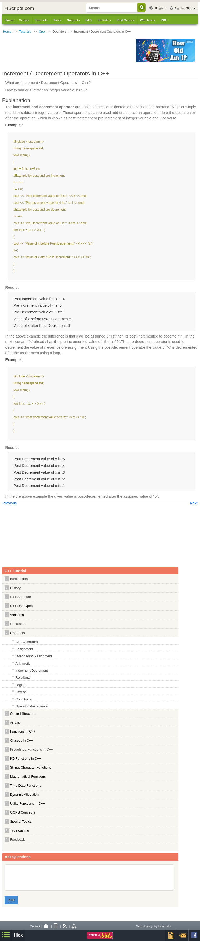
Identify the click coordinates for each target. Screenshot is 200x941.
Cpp (42, 31)
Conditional (23, 699)
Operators (17, 633)
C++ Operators (26, 642)
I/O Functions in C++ (25, 758)
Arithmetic (22, 663)
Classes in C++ (21, 740)
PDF (164, 20)
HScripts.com (19, 8)
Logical (20, 685)
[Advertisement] (67, 50)
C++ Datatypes (21, 606)
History (15, 588)
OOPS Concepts (22, 812)
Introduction (19, 579)
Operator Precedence (31, 706)
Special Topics (21, 821)
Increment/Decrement (31, 670)
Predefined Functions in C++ (31, 749)
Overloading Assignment (33, 656)
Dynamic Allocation (24, 795)
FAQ (88, 20)
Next (194, 503)
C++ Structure (20, 597)
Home (9, 20)
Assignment (24, 649)
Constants (17, 624)
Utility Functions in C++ (27, 803)
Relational (22, 677)
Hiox (18, 935)
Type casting (19, 830)
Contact (35, 926)
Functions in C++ (23, 731)
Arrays (15, 722)
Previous (10, 503)
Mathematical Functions (28, 777)
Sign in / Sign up (185, 8)
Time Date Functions (25, 785)
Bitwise (20, 692)
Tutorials (25, 31)
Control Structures (23, 714)
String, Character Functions (30, 767)
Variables (17, 615)
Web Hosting (144, 926)
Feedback (17, 839)
